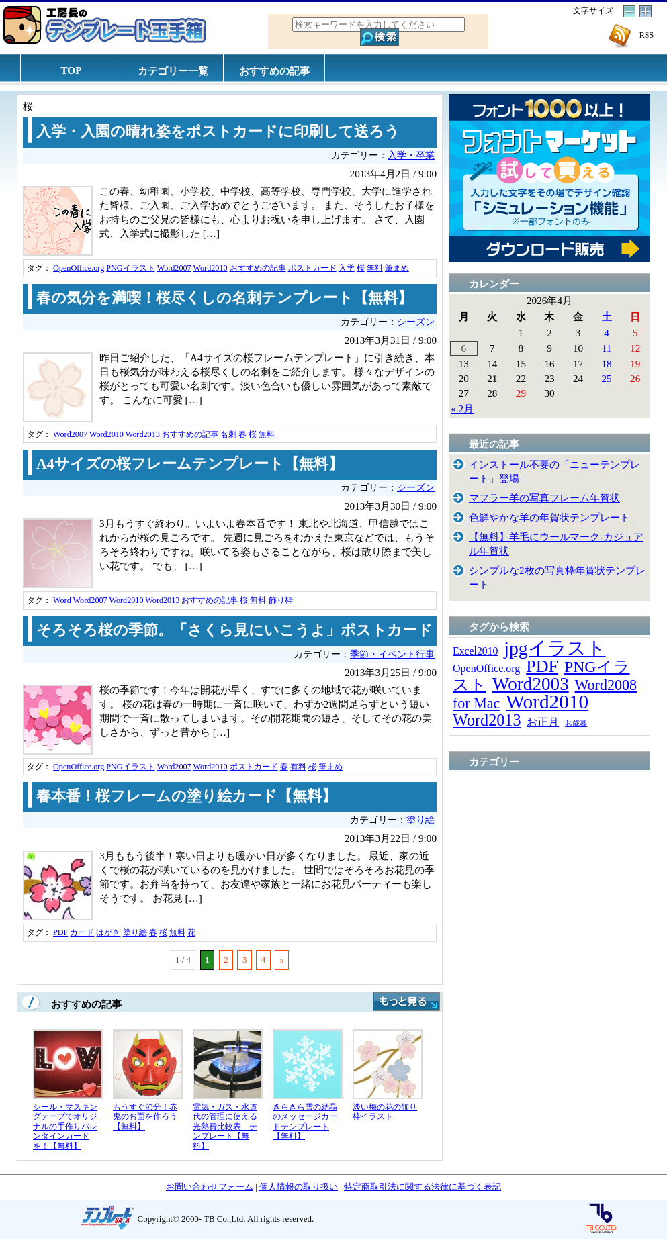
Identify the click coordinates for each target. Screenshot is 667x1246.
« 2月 (462, 408)
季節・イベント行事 (392, 654)
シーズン (416, 322)
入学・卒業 (411, 155)
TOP (71, 70)
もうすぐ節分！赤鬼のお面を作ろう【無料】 (145, 1116)
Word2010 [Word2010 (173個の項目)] (547, 701)
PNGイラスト (130, 268)
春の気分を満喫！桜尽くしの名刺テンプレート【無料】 (224, 298)
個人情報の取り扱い (298, 1187)
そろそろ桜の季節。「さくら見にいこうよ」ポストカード (234, 630)
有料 (298, 766)
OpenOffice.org (78, 268)
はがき (108, 932)
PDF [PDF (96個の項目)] (542, 666)
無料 (375, 268)
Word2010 (210, 268)
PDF (60, 932)
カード (82, 932)
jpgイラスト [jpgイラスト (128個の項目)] (554, 648)
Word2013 (143, 434)
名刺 (228, 434)
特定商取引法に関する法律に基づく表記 (422, 1187)
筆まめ (397, 268)
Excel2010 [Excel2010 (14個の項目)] (475, 651)
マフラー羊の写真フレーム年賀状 (544, 498)
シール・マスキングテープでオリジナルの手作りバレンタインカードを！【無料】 (65, 1126)
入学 (347, 268)
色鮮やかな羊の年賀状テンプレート (549, 517)
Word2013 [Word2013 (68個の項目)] (487, 720)
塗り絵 (420, 820)
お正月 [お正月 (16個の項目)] (543, 722)
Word (62, 600)
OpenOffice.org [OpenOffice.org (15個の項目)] (486, 668)
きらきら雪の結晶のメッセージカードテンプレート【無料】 (305, 1121)
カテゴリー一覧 (173, 71)
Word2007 (174, 268)
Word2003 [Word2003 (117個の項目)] (530, 684)
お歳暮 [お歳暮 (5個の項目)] (576, 723)
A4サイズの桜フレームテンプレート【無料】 (189, 464)
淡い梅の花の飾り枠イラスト (385, 1112)
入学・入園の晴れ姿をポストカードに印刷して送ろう (218, 132)
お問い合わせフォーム (209, 1187)
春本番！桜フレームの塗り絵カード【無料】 (186, 796)
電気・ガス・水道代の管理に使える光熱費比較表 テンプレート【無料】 (225, 1126)
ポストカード (312, 268)
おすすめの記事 (274, 71)
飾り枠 (281, 600)
